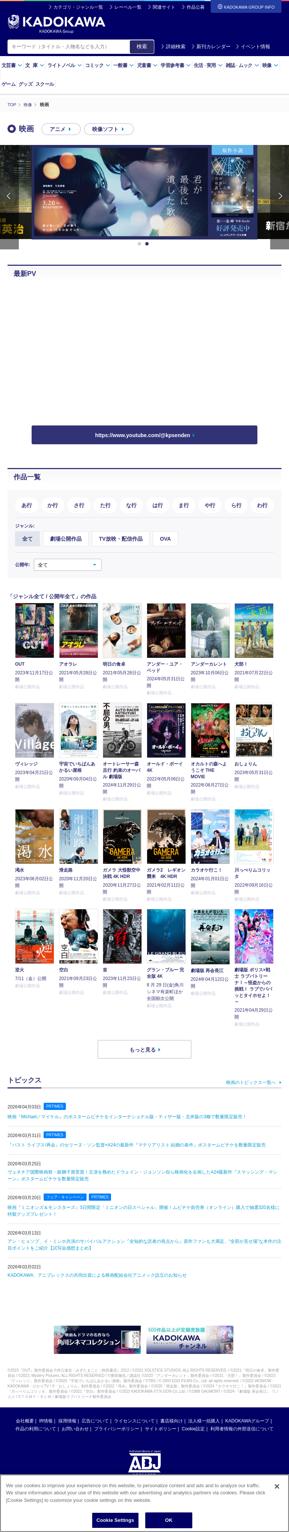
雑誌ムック (242, 65)
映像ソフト (105, 129)
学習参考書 (176, 65)
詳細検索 (173, 46)
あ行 (26, 505)
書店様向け (171, 1421)
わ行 (262, 505)
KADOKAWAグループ (247, 1421)
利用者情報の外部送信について (242, 1428)
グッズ (25, 84)
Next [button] (279, 197)
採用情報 (67, 1421)
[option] (144, 192)
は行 (157, 505)
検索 (142, 46)
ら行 (236, 505)
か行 (52, 505)
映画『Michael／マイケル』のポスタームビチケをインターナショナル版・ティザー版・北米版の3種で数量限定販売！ (127, 1116)
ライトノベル (64, 65)
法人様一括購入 (204, 1421)
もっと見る (142, 1049)
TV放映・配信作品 (121, 539)
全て (27, 539)
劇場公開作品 (66, 539)
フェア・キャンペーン (67, 1197)
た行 (105, 505)
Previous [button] (9, 197)
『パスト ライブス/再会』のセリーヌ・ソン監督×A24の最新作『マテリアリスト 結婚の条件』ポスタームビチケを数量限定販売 (137, 1145)
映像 (270, 65)
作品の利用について (35, 1428)
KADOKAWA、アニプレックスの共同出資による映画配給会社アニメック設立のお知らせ (97, 1274)
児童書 (147, 65)
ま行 (183, 505)
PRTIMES (55, 1106)
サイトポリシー (160, 1428)
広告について (95, 1421)
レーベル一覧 (127, 7)
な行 (131, 505)
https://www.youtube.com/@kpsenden (142, 435)
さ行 (79, 505)
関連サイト (164, 7)
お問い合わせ (75, 1428)
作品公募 (196, 7)
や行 (210, 505)
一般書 (123, 65)
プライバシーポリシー (116, 1428)
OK (169, 1520)
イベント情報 (253, 46)
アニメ (57, 129)
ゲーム (8, 84)
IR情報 (46, 1421)
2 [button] (148, 243)
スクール (44, 84)
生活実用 (208, 65)
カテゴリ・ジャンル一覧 (78, 7)
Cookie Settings (115, 1520)
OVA (165, 539)
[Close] (277, 1486)
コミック (97, 65)
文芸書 (12, 65)
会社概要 (25, 1421)
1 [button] (141, 243)
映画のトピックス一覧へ (251, 1082)
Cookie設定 (193, 1428)
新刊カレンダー (211, 46)
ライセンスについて (134, 1421)
